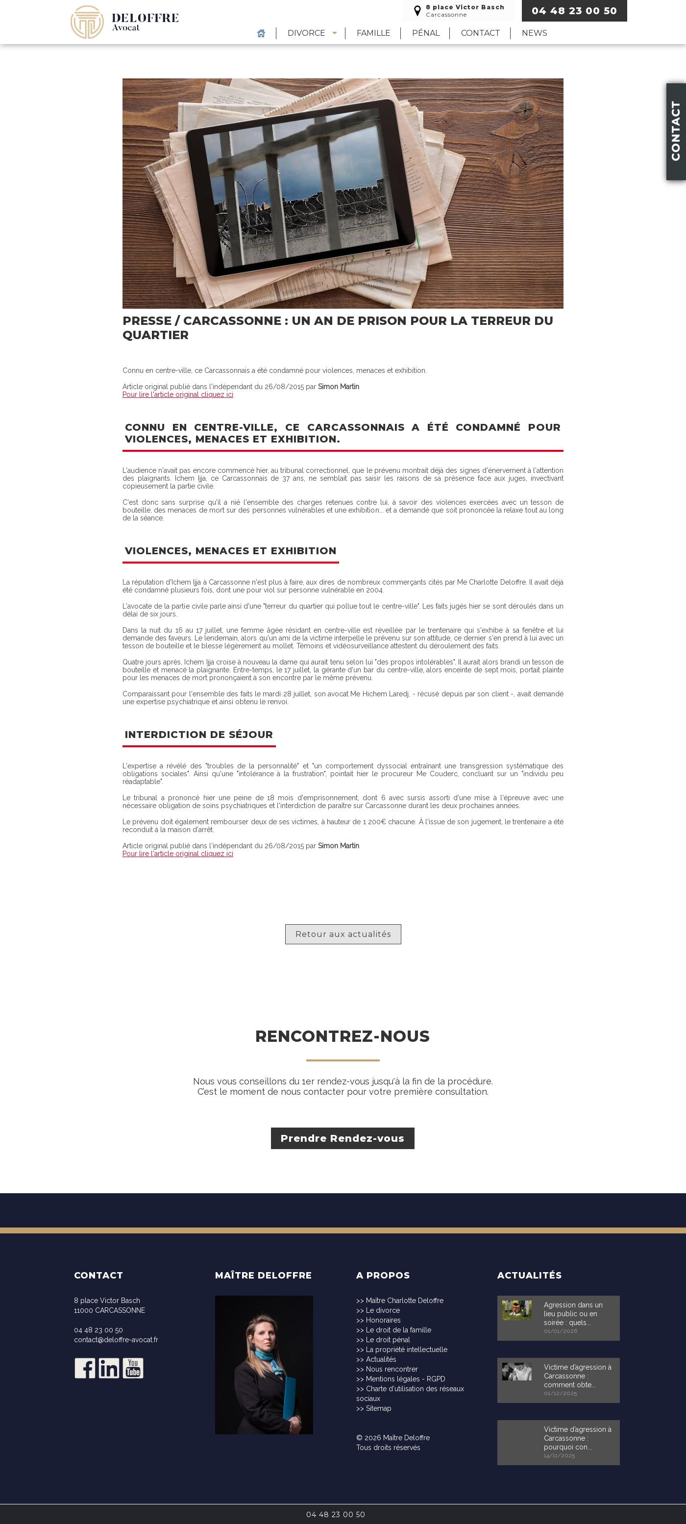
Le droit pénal (388, 1340)
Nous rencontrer (392, 1369)
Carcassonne (458, 10)
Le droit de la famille (398, 1330)
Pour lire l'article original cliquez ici (177, 394)
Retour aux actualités (343, 934)
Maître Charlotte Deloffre (404, 1300)
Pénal (426, 33)
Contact (480, 33)
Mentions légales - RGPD (405, 1379)
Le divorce (383, 1310)
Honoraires (383, 1320)
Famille (374, 33)
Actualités (381, 1359)
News (534, 33)
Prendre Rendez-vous (343, 1138)
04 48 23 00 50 (574, 11)
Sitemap (379, 1408)
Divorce (306, 33)
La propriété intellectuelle (406, 1349)
